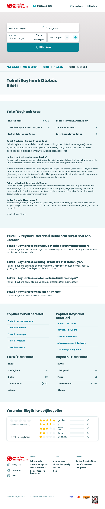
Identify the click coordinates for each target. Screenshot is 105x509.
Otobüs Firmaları (84, 464)
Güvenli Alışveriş (61, 464)
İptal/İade (77, 6)
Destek (93, 6)
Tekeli (46, 67)
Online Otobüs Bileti (85, 461)
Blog (54, 471)
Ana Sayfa (13, 67)
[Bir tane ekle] (75, 37)
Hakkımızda (36, 461)
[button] (76, 6)
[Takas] (43, 27)
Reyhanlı (59, 67)
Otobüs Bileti (30, 67)
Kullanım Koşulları (39, 464)
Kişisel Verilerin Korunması (38, 472)
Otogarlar (80, 467)
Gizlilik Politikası (38, 467)
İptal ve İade (58, 461)
